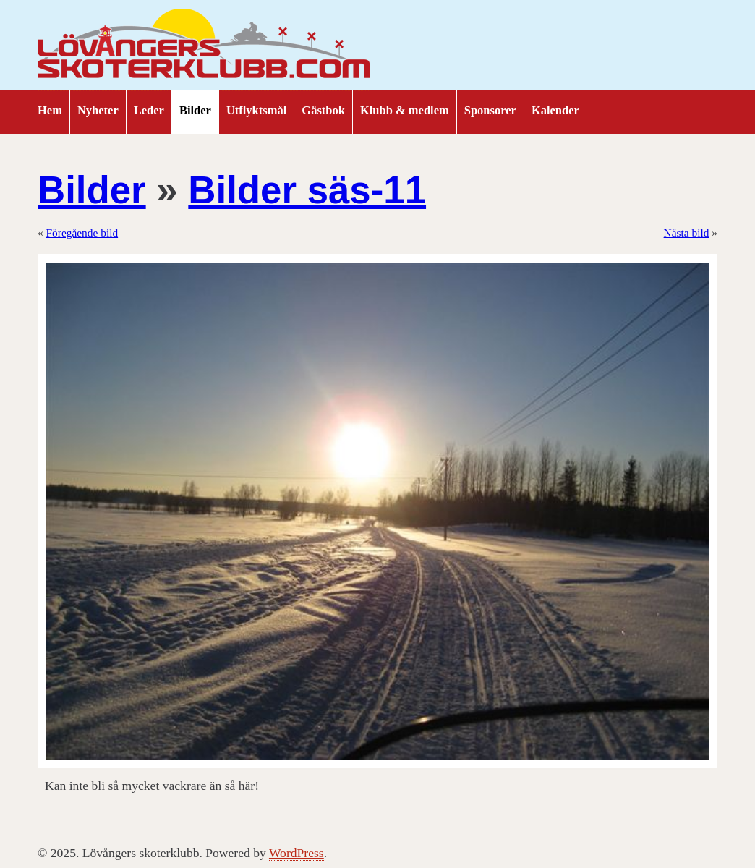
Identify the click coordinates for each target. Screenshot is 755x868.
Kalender (555, 110)
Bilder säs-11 (307, 190)
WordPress (296, 853)
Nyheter (98, 110)
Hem (50, 110)
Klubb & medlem (404, 110)
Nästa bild (686, 232)
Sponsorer (490, 110)
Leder (149, 110)
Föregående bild (82, 232)
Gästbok (323, 110)
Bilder (195, 110)
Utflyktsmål (256, 110)
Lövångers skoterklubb (204, 45)
